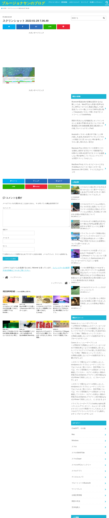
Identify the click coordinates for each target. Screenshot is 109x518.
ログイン (74, 489)
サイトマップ (84, 2)
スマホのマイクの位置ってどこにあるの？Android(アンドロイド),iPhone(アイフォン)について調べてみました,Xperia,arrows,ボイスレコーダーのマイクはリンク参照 (88, 244)
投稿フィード (76, 493)
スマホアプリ (76, 441)
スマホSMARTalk (78, 424)
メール (6, 238)
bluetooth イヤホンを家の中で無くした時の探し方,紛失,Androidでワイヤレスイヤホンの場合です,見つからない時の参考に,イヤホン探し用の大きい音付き (88, 135)
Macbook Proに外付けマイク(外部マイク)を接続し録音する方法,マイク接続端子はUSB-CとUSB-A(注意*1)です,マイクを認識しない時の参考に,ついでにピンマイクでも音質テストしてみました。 (88, 149)
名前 (5, 229)
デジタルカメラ (77, 447)
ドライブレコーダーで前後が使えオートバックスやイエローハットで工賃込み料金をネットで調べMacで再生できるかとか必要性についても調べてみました (88, 227)
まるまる (94, 374)
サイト (5, 246)
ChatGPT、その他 (78, 401)
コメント (7, 208)
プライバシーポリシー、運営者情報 (57, 2)
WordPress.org (76, 500)
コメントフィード (77, 497)
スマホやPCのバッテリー (81, 435)
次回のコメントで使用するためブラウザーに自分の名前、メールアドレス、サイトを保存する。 (36, 254)
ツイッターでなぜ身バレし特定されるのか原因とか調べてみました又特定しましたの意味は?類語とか (93, 287)
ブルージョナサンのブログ (23, 3)
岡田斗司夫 (76, 469)
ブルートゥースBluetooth (80, 452)
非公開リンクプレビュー (96, 2)
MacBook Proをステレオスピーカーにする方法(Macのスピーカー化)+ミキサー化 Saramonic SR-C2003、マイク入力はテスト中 (87, 163)
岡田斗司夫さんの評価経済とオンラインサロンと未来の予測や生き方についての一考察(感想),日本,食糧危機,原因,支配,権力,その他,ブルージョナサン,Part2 (88, 122)
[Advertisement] (36, 49)
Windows (75, 413)
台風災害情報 (76, 463)
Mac (73, 407)
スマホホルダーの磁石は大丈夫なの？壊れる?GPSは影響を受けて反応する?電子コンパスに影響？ (92, 214)
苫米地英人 (76, 475)
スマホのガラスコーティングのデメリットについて (93, 275)
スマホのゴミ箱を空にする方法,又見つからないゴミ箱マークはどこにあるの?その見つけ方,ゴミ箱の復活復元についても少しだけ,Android (93, 185)
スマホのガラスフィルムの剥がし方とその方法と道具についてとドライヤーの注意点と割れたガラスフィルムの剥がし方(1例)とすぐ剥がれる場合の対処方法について (88, 200)
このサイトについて (74, 2)
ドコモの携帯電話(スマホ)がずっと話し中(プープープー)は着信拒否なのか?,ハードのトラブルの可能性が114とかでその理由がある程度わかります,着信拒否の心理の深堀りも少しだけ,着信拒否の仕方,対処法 (88, 261)
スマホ (74, 418)
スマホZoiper (76, 430)
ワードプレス (76, 458)
